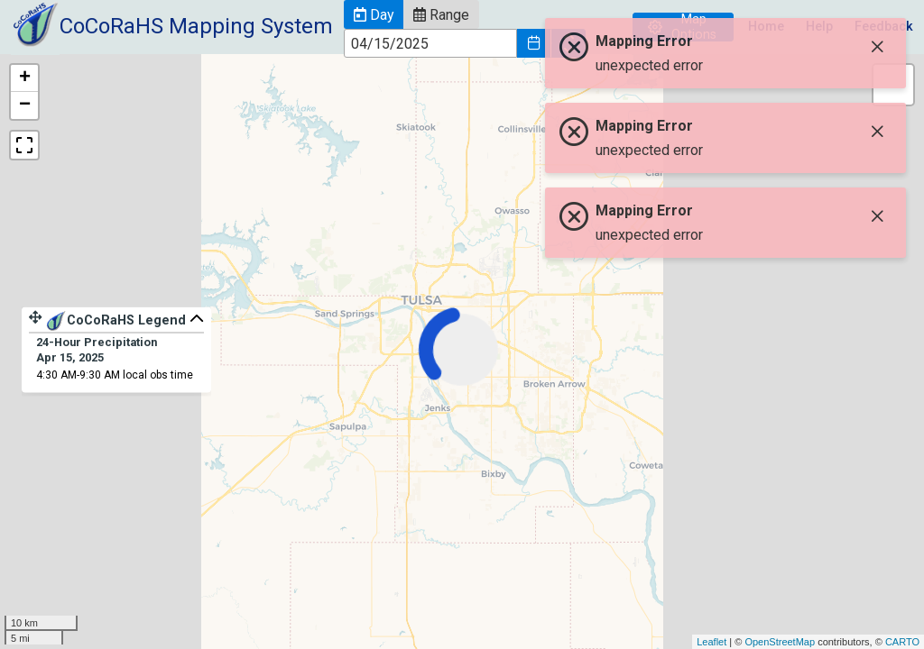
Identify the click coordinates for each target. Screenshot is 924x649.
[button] (373, 14)
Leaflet (711, 641)
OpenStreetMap (779, 641)
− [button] (25, 105)
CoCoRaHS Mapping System (196, 26)
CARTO (902, 641)
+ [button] (25, 78)
